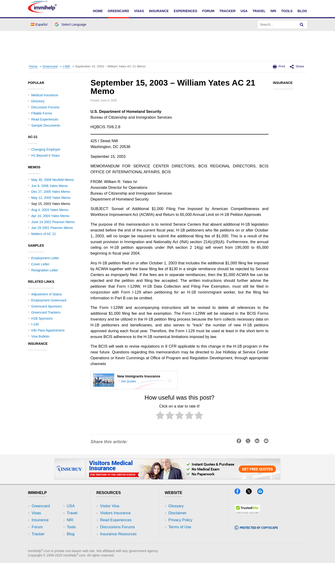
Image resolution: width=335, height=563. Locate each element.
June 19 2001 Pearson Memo (53, 222)
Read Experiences (44, 119)
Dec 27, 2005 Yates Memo (50, 191)
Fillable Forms (41, 113)
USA (244, 11)
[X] (251, 492)
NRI (273, 11)
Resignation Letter (44, 270)
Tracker (227, 11)
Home (98, 11)
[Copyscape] (256, 528)
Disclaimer (177, 513)
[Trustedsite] (247, 513)
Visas (139, 11)
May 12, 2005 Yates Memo (50, 198)
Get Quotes (128, 381)
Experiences (185, 11)
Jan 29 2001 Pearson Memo (52, 228)
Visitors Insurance (115, 513)
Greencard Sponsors (46, 306)
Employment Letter (45, 258)
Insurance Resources (118, 534)
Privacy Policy (180, 520)
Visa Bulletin (40, 336)
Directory (37, 101)
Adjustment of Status (46, 294)
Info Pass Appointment (47, 330)
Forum (208, 11)
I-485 (66, 66)
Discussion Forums (45, 107)
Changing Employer (45, 149)
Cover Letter (40, 264)
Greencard (118, 11)
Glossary (176, 506)
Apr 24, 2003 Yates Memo (50, 216)
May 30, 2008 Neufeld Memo (52, 180)
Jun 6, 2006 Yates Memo (49, 186)
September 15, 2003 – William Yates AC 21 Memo (110, 66)
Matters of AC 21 (43, 234)
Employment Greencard (48, 300)
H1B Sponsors (42, 318)
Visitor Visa (109, 506)
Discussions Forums (117, 527)
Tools (287, 11)
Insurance (159, 11)
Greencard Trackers (45, 312)
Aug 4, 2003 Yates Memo (49, 210)
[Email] (262, 492)
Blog (302, 11)
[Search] (301, 24)
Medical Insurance (44, 95)
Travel (258, 11)
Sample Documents (45, 125)
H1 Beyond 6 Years (45, 155)
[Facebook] (239, 492)
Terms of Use (179, 527)
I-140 (35, 324)
